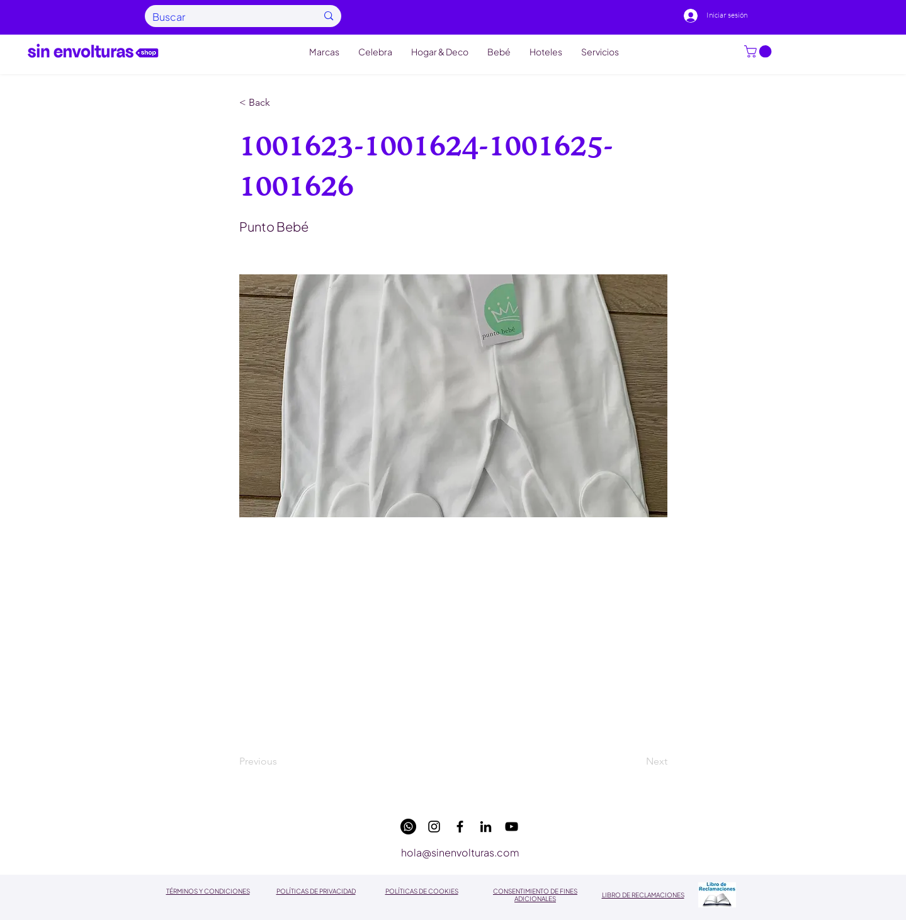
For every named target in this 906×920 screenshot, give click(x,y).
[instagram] (434, 826)
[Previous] (280, 762)
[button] (759, 51)
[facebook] (460, 826)
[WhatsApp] (408, 826)
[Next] (635, 762)
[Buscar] (225, 16)
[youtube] (511, 826)
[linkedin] (486, 826)
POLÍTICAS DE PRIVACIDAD (316, 891)
